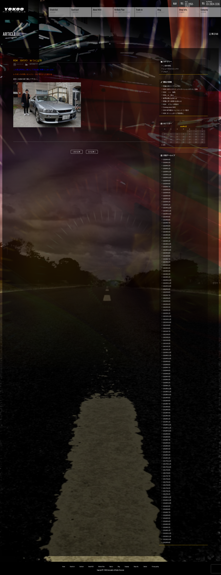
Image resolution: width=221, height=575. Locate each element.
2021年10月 (167, 322)
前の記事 (76, 152)
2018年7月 (166, 440)
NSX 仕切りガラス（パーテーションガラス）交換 (180, 89)
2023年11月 (167, 247)
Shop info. (136, 567)
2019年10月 (167, 394)
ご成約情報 (31, 64)
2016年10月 (167, 503)
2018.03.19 (19, 64)
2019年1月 (166, 422)
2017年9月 (166, 470)
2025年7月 (166, 186)
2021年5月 (166, 337)
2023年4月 (166, 268)
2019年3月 (166, 416)
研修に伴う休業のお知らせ (172, 101)
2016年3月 (166, 524)
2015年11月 (167, 536)
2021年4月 (166, 340)
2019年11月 (167, 391)
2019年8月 (166, 401)
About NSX (91, 567)
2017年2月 (166, 491)
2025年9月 (166, 181)
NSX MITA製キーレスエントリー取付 (176, 110)
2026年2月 (166, 165)
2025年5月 (166, 192)
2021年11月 (167, 319)
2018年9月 (166, 434)
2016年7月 (166, 512)
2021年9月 (166, 325)
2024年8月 (166, 220)
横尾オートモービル (14, 10)
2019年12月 (167, 389)
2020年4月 (166, 376)
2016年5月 (166, 518)
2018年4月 (166, 449)
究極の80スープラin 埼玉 (171, 86)
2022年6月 (166, 298)
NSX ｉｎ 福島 (169, 92)
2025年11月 (167, 174)
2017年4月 (166, 485)
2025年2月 (166, 202)
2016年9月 (166, 506)
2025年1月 (166, 205)
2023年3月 (166, 271)
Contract (81, 567)
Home (63, 567)
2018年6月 (166, 443)
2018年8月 (166, 437)
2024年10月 (167, 214)
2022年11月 (167, 283)
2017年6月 (166, 479)
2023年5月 (166, 265)
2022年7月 (166, 295)
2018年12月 (167, 425)
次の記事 (92, 152)
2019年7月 (166, 404)
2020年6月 (166, 370)
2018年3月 (166, 452)
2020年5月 (166, 373)
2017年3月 (166, 488)
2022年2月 (166, 310)
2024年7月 (166, 223)
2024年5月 (166, 229)
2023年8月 (166, 256)
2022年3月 (166, 307)
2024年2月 (166, 238)
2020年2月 (166, 382)
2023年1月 (166, 277)
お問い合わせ (174, 3)
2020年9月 (166, 361)
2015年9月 (166, 542)
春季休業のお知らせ (170, 98)
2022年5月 (166, 301)
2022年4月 (166, 304)
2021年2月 (166, 346)
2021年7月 (166, 331)
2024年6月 (166, 226)
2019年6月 (166, 407)
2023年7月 (166, 259)
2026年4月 (166, 159)
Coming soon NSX (169, 107)
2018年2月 (166, 455)
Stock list (72, 567)
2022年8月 (166, 292)
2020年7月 (166, 367)
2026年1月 (166, 168)
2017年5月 (166, 482)
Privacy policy (155, 567)
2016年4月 (166, 521)
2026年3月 (166, 162)
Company (127, 567)
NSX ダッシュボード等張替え (173, 113)
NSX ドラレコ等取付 (171, 104)
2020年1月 (166, 385)
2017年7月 (166, 476)
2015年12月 (167, 533)
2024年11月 (167, 211)
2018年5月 (166, 446)
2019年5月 (166, 410)
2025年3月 (166, 199)
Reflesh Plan (101, 567)
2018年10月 (167, 431)
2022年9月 (166, 289)
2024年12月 (167, 208)
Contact (145, 567)
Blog (119, 567)
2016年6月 (166, 515)
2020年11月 (167, 355)
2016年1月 (166, 530)
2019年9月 (166, 398)
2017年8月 (166, 473)
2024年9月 (166, 217)
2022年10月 (167, 286)
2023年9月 (166, 253)
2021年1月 (166, 349)
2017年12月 (167, 461)
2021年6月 (166, 334)
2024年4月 (166, 232)
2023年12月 (167, 244)
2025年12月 (167, 171)
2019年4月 (166, 413)
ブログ (165, 72)
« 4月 (163, 145)
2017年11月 (167, 464)
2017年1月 (166, 494)
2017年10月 (167, 467)
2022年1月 (166, 313)
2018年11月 (167, 428)
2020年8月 (166, 364)
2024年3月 (166, 235)
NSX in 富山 (168, 95)
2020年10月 (167, 358)
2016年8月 (166, 509)
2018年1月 (166, 458)
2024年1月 (166, 241)
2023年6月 (166, 262)
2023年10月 (167, 250)
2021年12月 (167, 316)
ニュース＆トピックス (171, 69)
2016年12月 (167, 497)
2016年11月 (167, 500)
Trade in (111, 567)
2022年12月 (167, 280)
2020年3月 (166, 379)
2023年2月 (166, 274)
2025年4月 (166, 196)
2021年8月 (166, 328)
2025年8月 (166, 183)
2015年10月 (167, 539)
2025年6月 (166, 190)
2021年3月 (166, 343)
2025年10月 (167, 177)
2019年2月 (166, 419)
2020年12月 (167, 352)
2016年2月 (166, 527)
